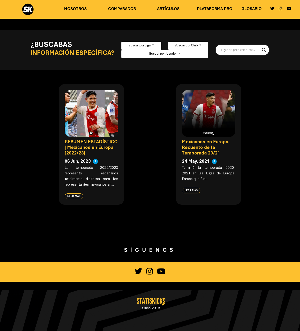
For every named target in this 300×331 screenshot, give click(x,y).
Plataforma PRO (214, 9)
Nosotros (75, 9)
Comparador (122, 9)
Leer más (74, 196)
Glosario (251, 9)
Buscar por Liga (140, 45)
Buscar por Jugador (163, 54)
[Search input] (240, 50)
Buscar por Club (187, 45)
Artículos (168, 9)
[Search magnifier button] (264, 50)
